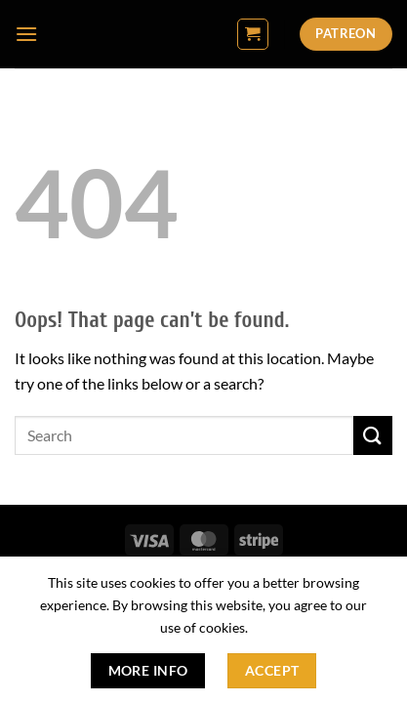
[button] (26, 34)
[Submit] (372, 435)
